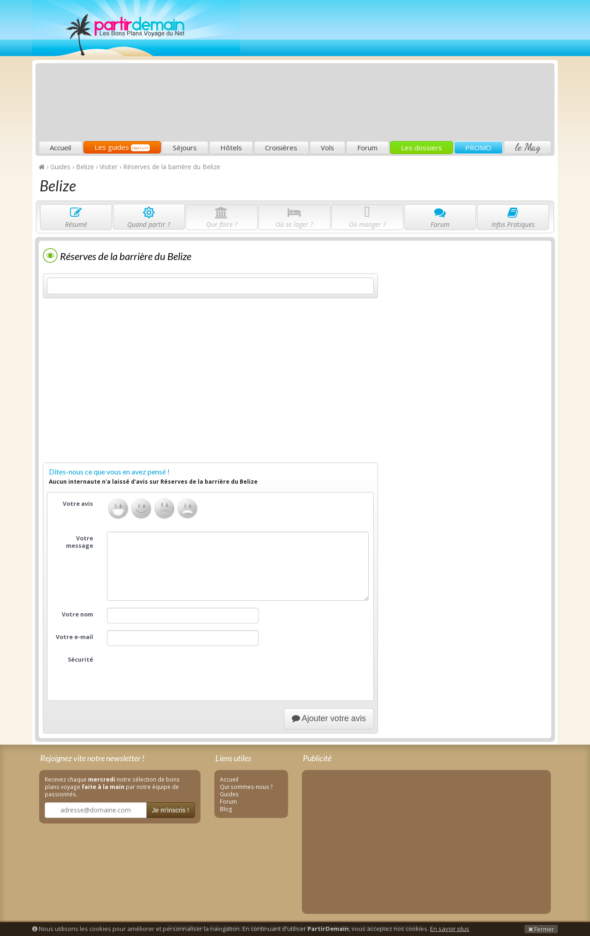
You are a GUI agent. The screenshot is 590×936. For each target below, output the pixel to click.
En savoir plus (449, 928)
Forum (367, 147)
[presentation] (177, 671)
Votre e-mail (74, 637)
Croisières (281, 147)
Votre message (79, 542)
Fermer (541, 929)
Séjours (185, 147)
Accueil (60, 147)
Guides (229, 794)
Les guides (122, 147)
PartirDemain (136, 28)
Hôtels (231, 147)
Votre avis (78, 504)
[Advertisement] (385, 71)
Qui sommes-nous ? (246, 786)
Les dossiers (421, 147)
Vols (327, 147)
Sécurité (80, 659)
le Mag (527, 147)
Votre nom (77, 614)
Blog (226, 808)
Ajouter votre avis (329, 718)
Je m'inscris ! (170, 810)
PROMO (478, 147)
